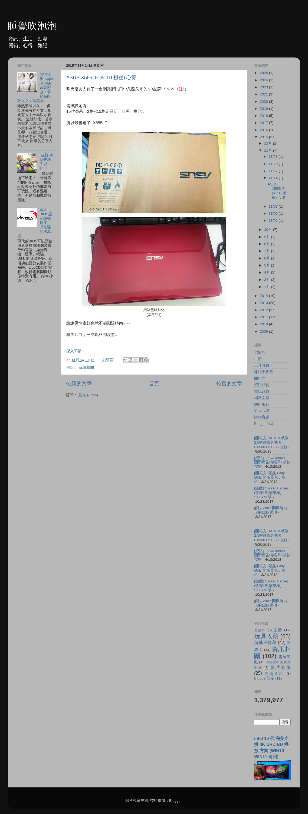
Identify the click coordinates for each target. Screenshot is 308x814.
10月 (268, 229)
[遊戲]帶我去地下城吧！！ (46, 162)
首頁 (154, 383)
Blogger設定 (264, 424)
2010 (264, 324)
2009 (264, 331)
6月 (267, 258)
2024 (264, 80)
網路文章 (261, 398)
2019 (264, 109)
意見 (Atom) (88, 395)
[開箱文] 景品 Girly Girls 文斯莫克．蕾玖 (270, 477)
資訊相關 (86, 368)
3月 (267, 280)
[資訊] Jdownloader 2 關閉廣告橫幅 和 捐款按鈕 (272, 462)
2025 (264, 73)
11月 (268, 150)
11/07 (273, 206)
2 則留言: (107, 360)
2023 (264, 87)
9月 (267, 237)
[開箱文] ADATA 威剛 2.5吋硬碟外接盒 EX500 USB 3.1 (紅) (271, 442)
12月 (268, 143)
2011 (264, 317)
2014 (264, 296)
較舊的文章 (229, 383)
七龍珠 (260, 352)
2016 (264, 130)
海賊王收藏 (263, 372)
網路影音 (261, 404)
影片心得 (261, 411)
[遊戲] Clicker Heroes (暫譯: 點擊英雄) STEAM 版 (271, 492)
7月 (267, 251)
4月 (267, 272)
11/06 (273, 213)
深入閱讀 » (75, 351)
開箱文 (260, 378)
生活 (258, 359)
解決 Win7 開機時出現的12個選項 (270, 510)
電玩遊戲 (261, 391)
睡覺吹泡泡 (32, 25)
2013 (264, 303)
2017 (264, 123)
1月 (267, 287)
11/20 (273, 164)
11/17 (273, 171)
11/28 (273, 157)
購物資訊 (261, 417)
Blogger (175, 801)
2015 (264, 137)
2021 (264, 94)
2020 (264, 102)
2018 (264, 116)
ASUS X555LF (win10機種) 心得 (101, 77)
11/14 (273, 178)
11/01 (273, 221)
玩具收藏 (261, 365)
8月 (267, 244)
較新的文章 (79, 383)
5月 (267, 265)
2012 (264, 310)
